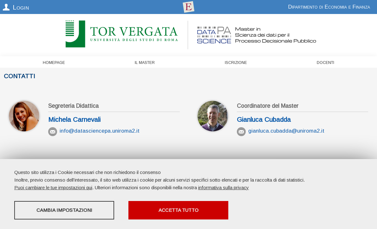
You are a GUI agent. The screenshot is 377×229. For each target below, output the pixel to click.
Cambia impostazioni (64, 210)
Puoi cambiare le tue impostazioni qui (53, 187)
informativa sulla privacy (223, 187)
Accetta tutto (178, 210)
